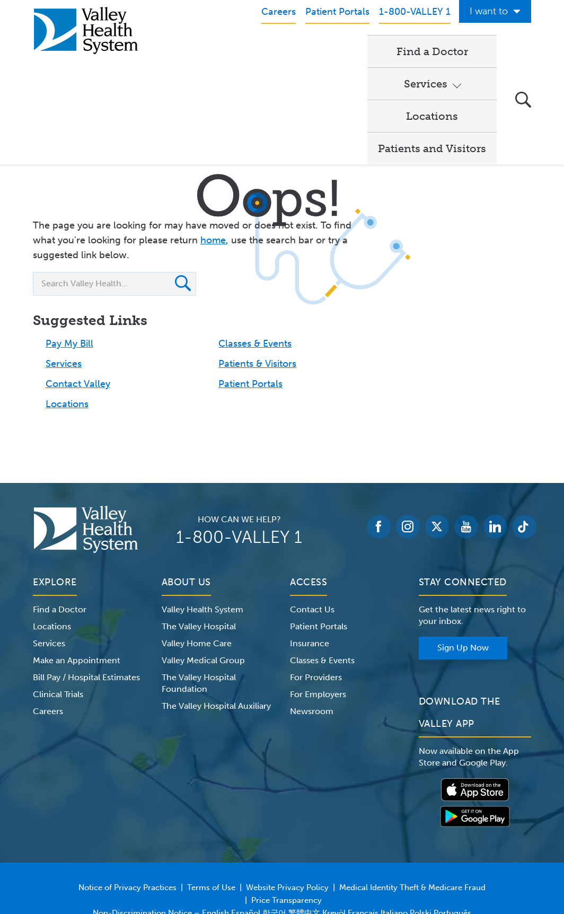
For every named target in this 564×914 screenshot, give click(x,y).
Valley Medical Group (203, 595)
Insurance (309, 578)
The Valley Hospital (199, 561)
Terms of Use (211, 822)
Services (287, 51)
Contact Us (312, 544)
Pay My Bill (69, 278)
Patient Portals (250, 318)
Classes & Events (255, 278)
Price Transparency (286, 834)
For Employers (318, 628)
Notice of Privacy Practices (127, 822)
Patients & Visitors (257, 298)
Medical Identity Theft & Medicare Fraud (412, 822)
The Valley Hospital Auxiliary (216, 640)
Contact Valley (78, 318)
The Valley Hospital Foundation (199, 617)
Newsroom (311, 645)
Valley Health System (202, 544)
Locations (368, 51)
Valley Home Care (197, 578)
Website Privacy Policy (287, 822)
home (213, 174)
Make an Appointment (76, 595)
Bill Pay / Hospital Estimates (86, 612)
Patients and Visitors (226, 82)
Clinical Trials (58, 628)
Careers (48, 645)
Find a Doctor (208, 51)
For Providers (316, 612)
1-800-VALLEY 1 (239, 471)
